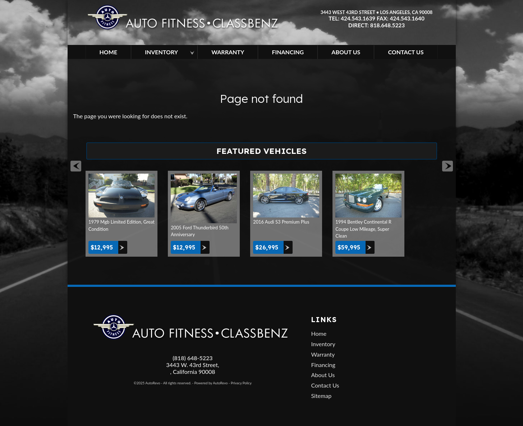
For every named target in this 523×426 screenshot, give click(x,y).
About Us (323, 374)
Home (318, 333)
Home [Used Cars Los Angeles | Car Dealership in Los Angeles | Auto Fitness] (109, 52)
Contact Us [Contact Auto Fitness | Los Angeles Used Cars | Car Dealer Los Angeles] (405, 52)
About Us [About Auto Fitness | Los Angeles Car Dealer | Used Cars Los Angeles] (345, 52)
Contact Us (325, 385)
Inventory (323, 343)
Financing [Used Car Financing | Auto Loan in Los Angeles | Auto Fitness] (288, 52)
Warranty (323, 354)
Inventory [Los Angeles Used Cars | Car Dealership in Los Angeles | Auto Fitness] (161, 52)
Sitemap (321, 395)
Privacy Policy (241, 383)
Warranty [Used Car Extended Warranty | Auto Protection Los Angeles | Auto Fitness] (227, 52)
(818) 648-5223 (192, 357)
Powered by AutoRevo (211, 383)
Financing (323, 364)
